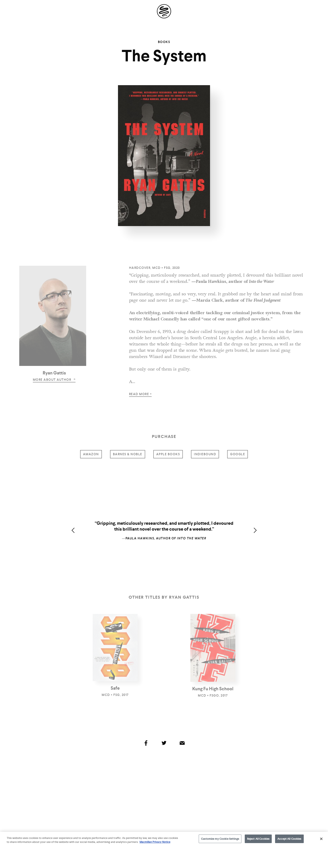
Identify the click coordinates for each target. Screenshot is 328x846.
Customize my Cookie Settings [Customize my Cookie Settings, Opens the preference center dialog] (220, 840)
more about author (54, 380)
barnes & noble (127, 454)
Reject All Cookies (258, 840)
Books (164, 42)
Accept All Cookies (289, 840)
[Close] (321, 840)
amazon (91, 454)
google (237, 454)
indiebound (205, 454)
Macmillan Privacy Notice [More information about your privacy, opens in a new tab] (155, 844)
